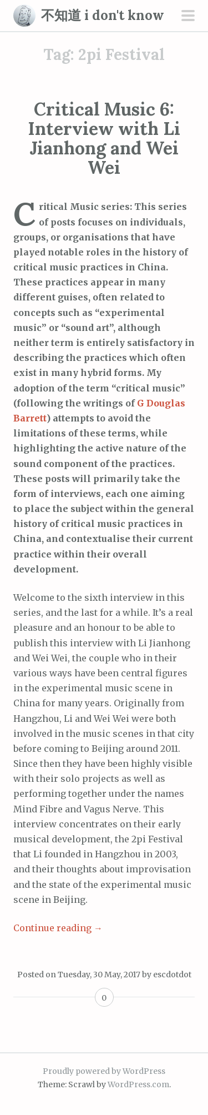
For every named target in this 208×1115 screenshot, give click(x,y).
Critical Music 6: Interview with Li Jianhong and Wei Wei (104, 138)
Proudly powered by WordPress (104, 1071)
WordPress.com (138, 1084)
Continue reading (58, 927)
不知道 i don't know (102, 15)
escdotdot (172, 975)
